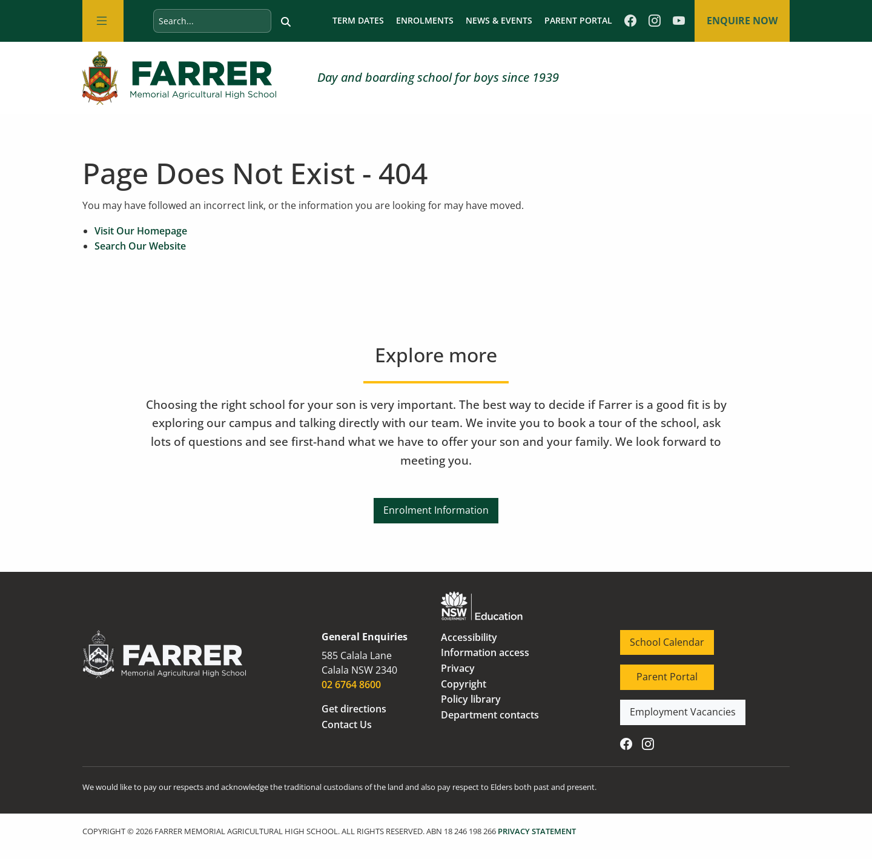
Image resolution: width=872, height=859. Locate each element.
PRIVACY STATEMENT (537, 831)
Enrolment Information (436, 505)
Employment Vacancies (673, 707)
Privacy (458, 668)
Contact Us (347, 725)
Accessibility (469, 638)
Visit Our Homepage (140, 231)
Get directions (354, 709)
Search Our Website (140, 246)
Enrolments (423, 21)
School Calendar (657, 638)
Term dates (357, 21)
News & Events (497, 21)
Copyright (463, 684)
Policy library (471, 699)
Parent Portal (577, 21)
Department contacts (490, 715)
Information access (485, 653)
